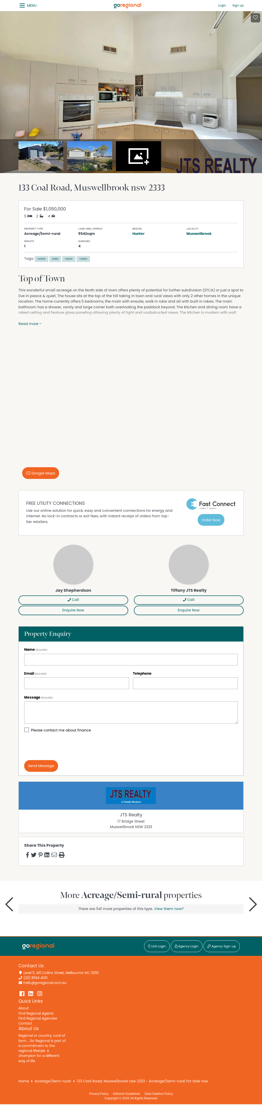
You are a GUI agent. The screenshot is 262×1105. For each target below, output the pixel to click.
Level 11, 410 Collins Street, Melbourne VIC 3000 (61, 973)
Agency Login (186, 946)
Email (29, 673)
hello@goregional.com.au (45, 983)
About (23, 1008)
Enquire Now (73, 610)
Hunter (138, 234)
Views (69, 259)
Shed (55, 259)
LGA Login (157, 946)
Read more (29, 324)
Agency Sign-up (221, 946)
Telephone (142, 673)
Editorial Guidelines (126, 1093)
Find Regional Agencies (37, 1018)
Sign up (238, 5)
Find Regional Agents (36, 1013)
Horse (41, 259)
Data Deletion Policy (159, 1093)
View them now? (168, 909)
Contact (25, 1023)
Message (32, 697)
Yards (83, 259)
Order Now (211, 520)
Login (222, 5)
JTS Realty (131, 815)
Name (29, 649)
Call (73, 600)
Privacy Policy (98, 1093)
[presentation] (62, 746)
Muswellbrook (199, 234)
